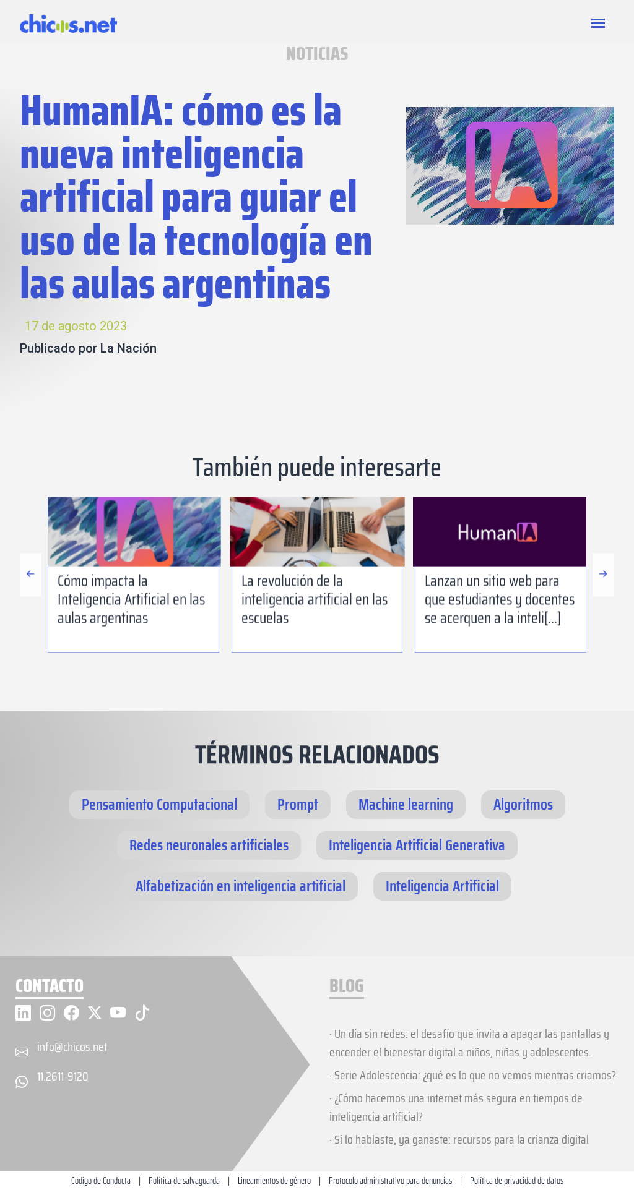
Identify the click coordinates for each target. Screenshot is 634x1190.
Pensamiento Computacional (159, 804)
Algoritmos (523, 804)
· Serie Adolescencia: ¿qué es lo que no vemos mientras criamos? (472, 1075)
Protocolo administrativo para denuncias (390, 1181)
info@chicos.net (72, 1046)
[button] (603, 614)
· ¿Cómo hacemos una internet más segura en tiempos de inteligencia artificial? (456, 1107)
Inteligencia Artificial (442, 886)
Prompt (297, 804)
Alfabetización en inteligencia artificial (240, 886)
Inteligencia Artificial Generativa (417, 845)
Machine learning (405, 804)
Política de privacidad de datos (516, 1181)
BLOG (346, 987)
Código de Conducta (101, 1181)
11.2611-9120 (63, 1076)
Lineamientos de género (274, 1181)
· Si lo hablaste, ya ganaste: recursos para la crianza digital (459, 1139)
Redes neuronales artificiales (209, 845)
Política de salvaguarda (184, 1181)
